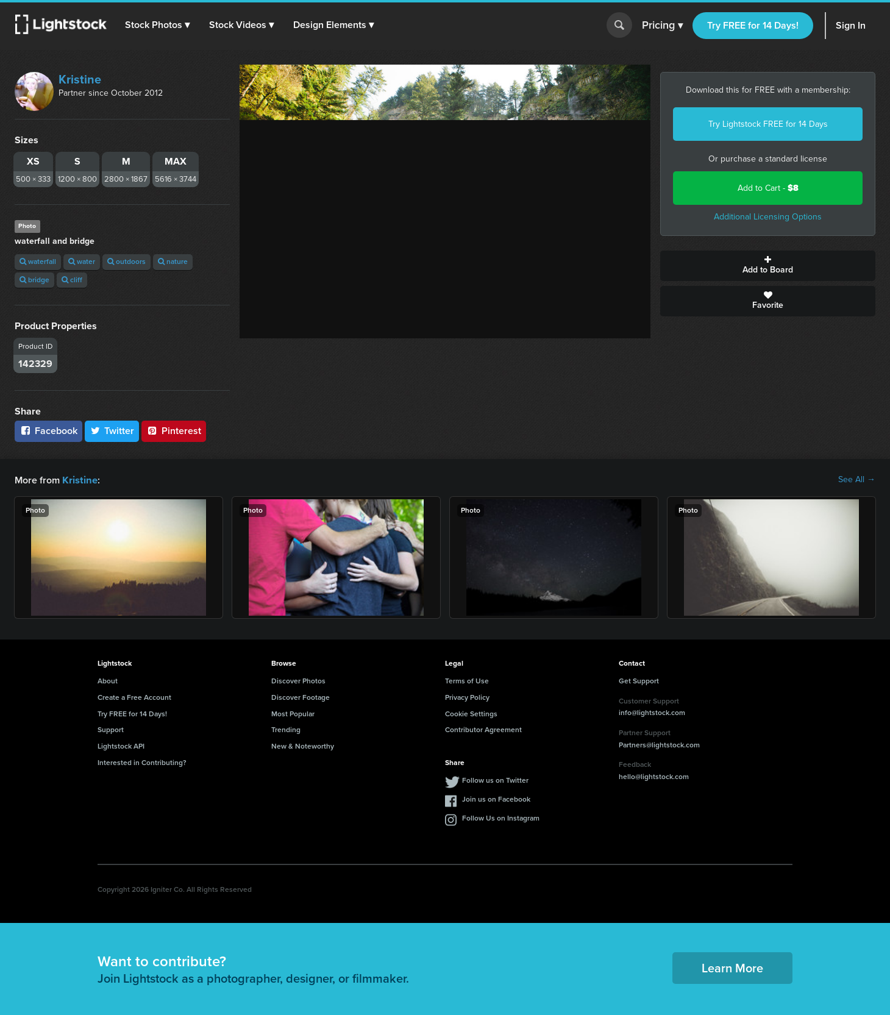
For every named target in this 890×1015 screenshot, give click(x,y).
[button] (158, 25)
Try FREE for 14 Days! (753, 25)
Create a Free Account (134, 696)
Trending (286, 729)
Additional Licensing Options (768, 216)
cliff (72, 279)
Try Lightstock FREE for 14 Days (768, 124)
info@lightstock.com (652, 712)
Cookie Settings (471, 713)
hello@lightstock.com (654, 776)
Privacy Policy (467, 696)
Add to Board (768, 265)
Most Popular (293, 713)
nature (173, 261)
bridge (34, 279)
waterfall (38, 261)
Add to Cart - (768, 188)
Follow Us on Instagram (500, 817)
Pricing (662, 25)
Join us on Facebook (496, 798)
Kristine (80, 79)
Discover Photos (298, 680)
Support (111, 729)
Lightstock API (121, 745)
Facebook (48, 431)
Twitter (112, 431)
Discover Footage (300, 696)
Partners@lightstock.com (659, 744)
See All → (856, 480)
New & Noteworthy (302, 745)
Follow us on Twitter (495, 779)
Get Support (639, 680)
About (108, 680)
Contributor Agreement (483, 729)
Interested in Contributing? (142, 762)
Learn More (732, 967)
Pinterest (173, 431)
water (81, 261)
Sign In (851, 25)
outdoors (126, 261)
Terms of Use (467, 680)
